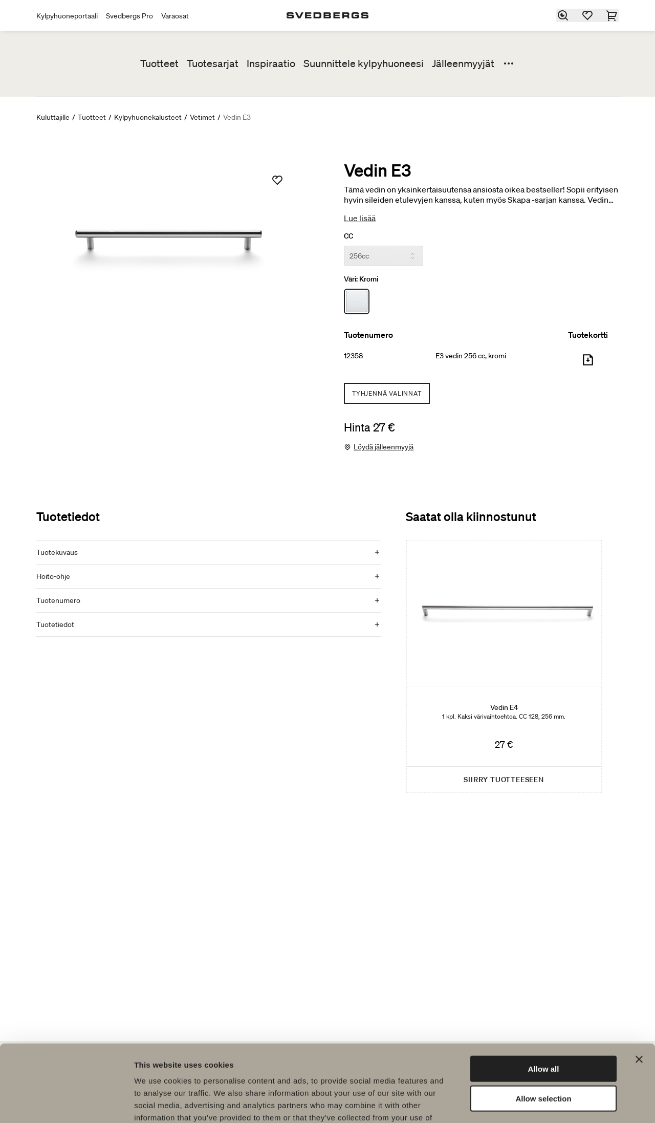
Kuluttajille (53, 117)
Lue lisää (360, 218)
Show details (537, 1102)
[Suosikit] (588, 15)
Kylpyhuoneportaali (67, 15)
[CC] (383, 256)
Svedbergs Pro (129, 15)
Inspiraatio (271, 63)
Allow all (543, 1000)
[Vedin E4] (504, 666)
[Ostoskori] (612, 15)
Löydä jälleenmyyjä (383, 446)
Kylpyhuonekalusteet (148, 117)
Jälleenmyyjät (463, 63)
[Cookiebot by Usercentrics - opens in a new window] (66, 1103)
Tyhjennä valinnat (387, 393)
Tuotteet (159, 63)
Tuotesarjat (212, 63)
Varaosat (175, 15)
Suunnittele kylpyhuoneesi (363, 63)
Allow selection (543, 1030)
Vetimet (202, 117)
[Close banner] (639, 991)
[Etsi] (563, 15)
